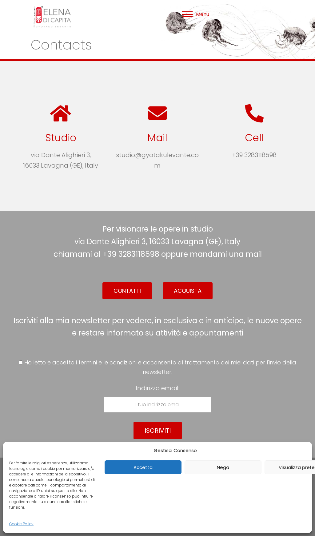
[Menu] (195, 14)
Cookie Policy (21, 523)
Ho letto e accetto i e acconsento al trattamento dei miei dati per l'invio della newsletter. (157, 367)
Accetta (143, 467)
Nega (223, 467)
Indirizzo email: (157, 398)
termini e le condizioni (107, 362)
